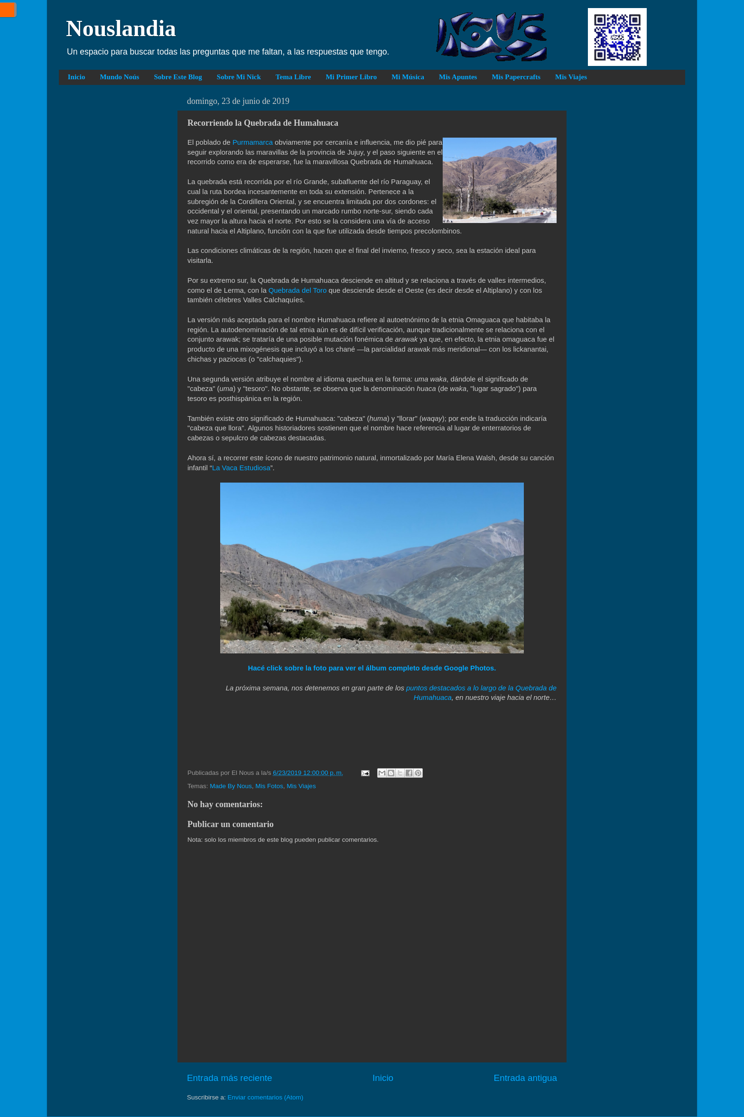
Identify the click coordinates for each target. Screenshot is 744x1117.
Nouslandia (121, 28)
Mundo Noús (119, 77)
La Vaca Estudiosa (241, 468)
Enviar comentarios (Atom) (266, 1097)
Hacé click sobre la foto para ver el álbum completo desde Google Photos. (372, 668)
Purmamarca (252, 142)
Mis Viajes (571, 77)
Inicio (76, 77)
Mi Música (407, 77)
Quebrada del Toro (298, 290)
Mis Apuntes (458, 77)
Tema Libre (293, 77)
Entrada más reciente (229, 1078)
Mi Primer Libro (351, 77)
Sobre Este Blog (178, 77)
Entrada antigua (525, 1078)
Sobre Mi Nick (239, 77)
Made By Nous (231, 786)
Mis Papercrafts (516, 77)
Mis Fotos (269, 786)
